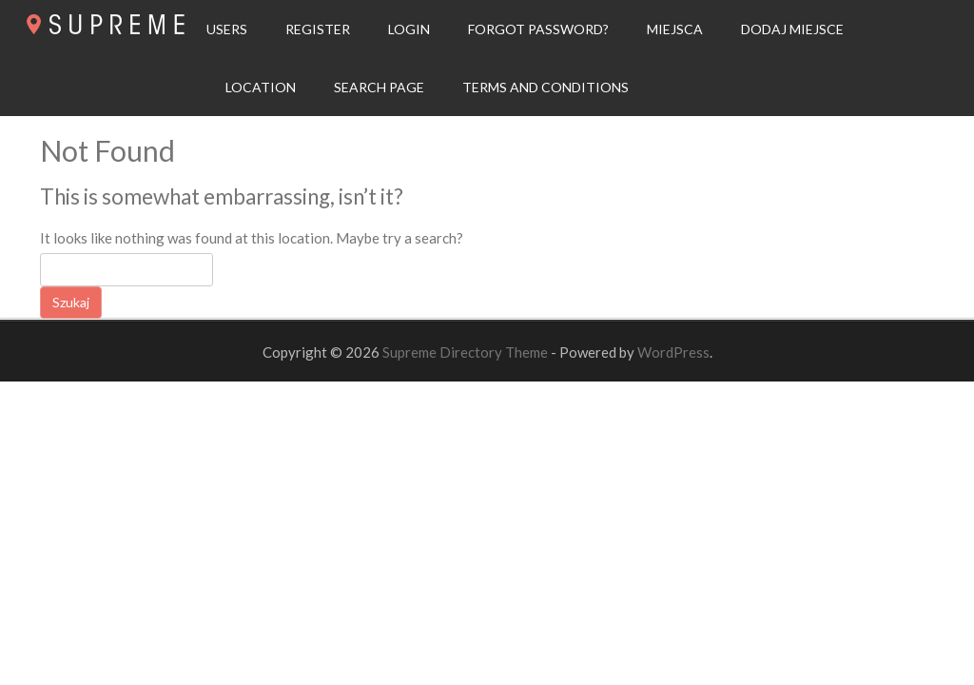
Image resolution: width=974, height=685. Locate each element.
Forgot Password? (538, 29)
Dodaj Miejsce (792, 29)
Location (260, 87)
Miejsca (675, 29)
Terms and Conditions (545, 87)
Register (317, 29)
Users (226, 29)
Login (409, 29)
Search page (379, 87)
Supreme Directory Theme (466, 352)
